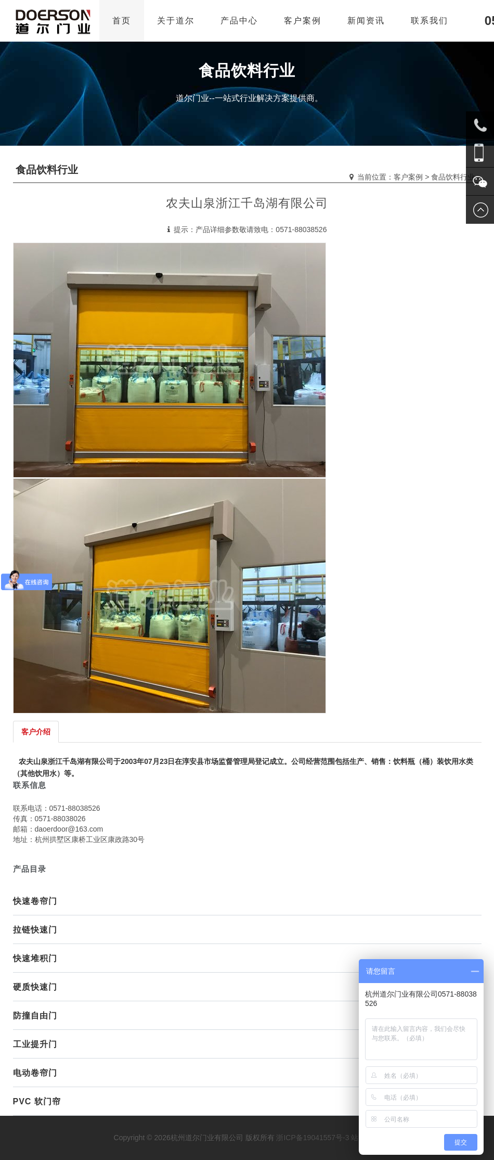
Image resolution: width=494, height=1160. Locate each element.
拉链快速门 (35, 929)
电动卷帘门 (35, 1072)
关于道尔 (175, 20)
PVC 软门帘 (37, 1101)
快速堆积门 (35, 958)
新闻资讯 (366, 20)
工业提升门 (35, 1044)
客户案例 (302, 20)
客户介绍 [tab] (35, 732)
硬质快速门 (35, 987)
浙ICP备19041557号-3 (312, 1137)
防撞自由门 (35, 1015)
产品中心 (239, 20)
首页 (121, 20)
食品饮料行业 (453, 177)
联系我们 (429, 20)
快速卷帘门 (35, 901)
